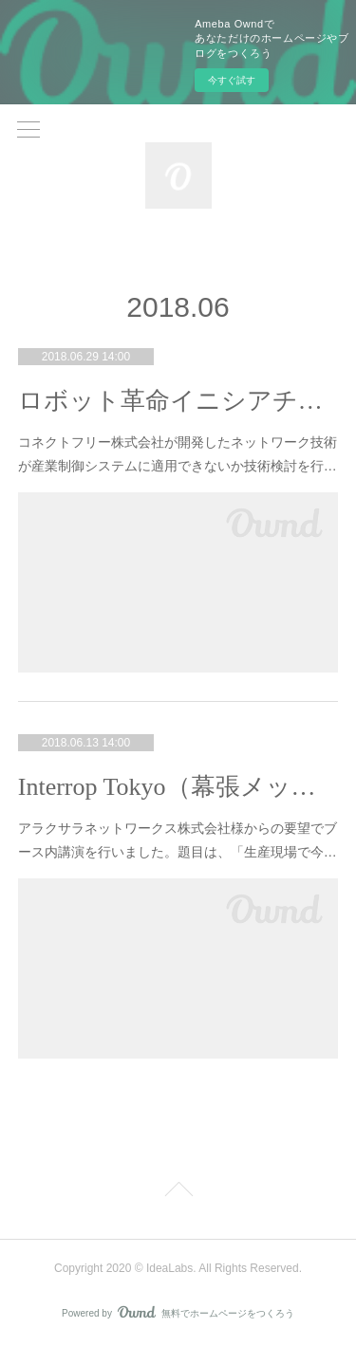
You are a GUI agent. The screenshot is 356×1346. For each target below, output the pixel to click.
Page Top (178, 1192)
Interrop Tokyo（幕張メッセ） (178, 787)
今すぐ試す (231, 80)
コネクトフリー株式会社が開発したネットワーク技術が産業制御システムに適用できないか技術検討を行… (177, 453)
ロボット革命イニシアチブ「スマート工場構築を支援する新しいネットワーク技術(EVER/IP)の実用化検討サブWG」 (178, 401)
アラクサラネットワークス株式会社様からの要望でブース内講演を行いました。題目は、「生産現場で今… (177, 840)
